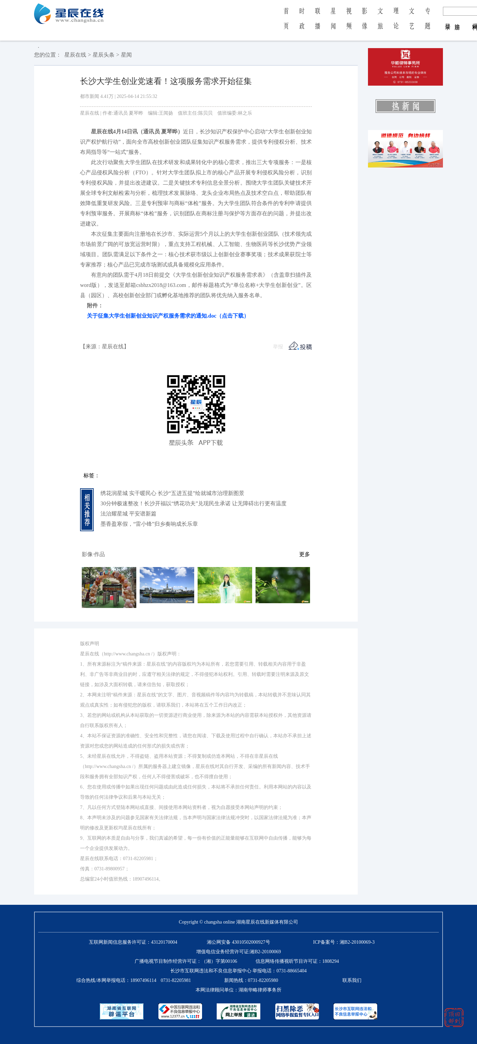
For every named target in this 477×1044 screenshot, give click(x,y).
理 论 (396, 23)
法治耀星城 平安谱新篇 (128, 514)
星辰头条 (103, 55)
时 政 (302, 23)
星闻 (126, 55)
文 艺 (411, 23)
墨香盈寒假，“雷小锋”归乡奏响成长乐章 (149, 524)
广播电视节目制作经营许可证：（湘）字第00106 (186, 961)
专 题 (427, 23)
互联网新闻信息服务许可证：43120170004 (133, 942)
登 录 (448, 19)
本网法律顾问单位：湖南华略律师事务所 (238, 989)
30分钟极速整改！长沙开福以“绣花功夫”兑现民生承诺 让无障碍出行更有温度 (194, 503)
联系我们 (351, 980)
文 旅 (380, 23)
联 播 (317, 23)
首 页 (286, 23)
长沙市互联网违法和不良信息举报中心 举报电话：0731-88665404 (238, 970)
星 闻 (333, 23)
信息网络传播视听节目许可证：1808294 (297, 961)
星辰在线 (75, 55)
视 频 (349, 23)
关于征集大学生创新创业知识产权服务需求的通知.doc (164, 316)
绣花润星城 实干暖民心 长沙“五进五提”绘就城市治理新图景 (172, 493)
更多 (304, 554)
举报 (278, 346)
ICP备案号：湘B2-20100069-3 (343, 942)
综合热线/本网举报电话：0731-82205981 (133, 980)
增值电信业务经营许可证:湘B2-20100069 (238, 951)
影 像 (364, 23)
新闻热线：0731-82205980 (251, 980)
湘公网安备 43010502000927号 (238, 942)
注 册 (457, 19)
